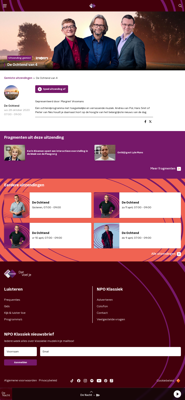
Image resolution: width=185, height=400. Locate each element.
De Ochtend (11, 106)
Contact (102, 312)
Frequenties (12, 299)
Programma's (13, 319)
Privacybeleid (48, 380)
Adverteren (105, 299)
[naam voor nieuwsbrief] (20, 351)
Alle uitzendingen (166, 254)
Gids (7, 306)
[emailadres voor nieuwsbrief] (110, 351)
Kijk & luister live (15, 312)
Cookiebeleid (165, 380)
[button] (177, 394)
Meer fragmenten (165, 169)
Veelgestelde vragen (111, 319)
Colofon (102, 306)
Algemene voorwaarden (20, 380)
